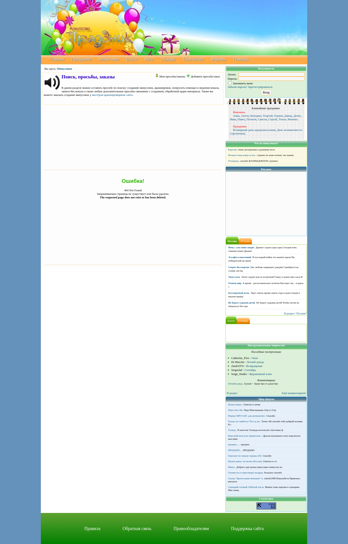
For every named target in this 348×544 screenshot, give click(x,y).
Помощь (241, 59)
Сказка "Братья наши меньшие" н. (245, 478)
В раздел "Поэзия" (295, 313)
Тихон (282, 119)
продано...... (234, 444)
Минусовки (109, 59)
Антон (245, 115)
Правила (92, 528)
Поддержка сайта (247, 528)
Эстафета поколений (239, 257)
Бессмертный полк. (239, 293)
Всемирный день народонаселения (254, 130)
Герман (278, 115)
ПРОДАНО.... (235, 450)
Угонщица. (233, 161)
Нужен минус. (235, 404)
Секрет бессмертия (238, 267)
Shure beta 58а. (235, 410)
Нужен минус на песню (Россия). (245, 461)
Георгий (268, 115)
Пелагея (251, 119)
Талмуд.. (232, 430)
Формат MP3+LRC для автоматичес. (247, 415)
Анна (236, 115)
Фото (148, 59)
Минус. (232, 467)
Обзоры (168, 59)
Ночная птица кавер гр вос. (242, 155)
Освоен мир (234, 283)
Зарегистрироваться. (260, 87)
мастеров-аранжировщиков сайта (112, 95)
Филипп (293, 119)
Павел (241, 119)
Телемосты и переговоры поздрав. (245, 472)
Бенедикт (255, 115)
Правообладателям (191, 528)
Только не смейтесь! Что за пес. (244, 421)
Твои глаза (234, 277)
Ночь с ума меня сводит (241, 247)
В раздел (232, 393)
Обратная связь (137, 528)
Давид (288, 115)
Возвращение (254, 366)
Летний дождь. (235, 383)
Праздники (81, 59)
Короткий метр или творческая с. (245, 435)
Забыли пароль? (237, 87)
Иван (233, 119)
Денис (297, 115)
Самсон (262, 119)
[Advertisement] (133, 137)
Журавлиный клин (260, 374)
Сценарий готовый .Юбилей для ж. (246, 487)
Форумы (218, 59)
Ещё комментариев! (294, 393)
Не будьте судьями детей (241, 302)
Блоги (131, 59)
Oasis (255, 358)
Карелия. (232, 149)
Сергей (273, 119)
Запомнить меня (241, 83)
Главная (56, 59)
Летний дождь (255, 362)
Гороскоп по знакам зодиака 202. (245, 455)
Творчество (193, 59)
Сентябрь (250, 370)
